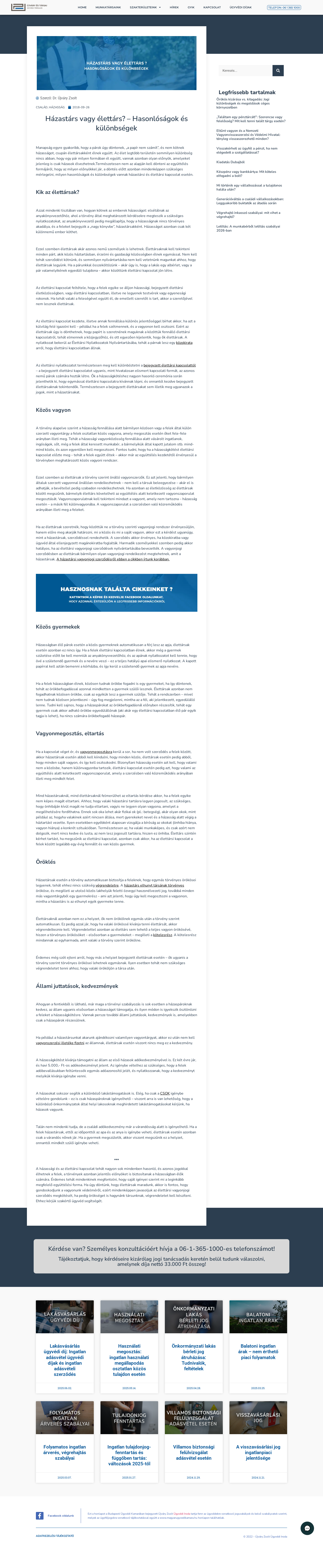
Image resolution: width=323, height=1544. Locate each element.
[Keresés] (278, 70)
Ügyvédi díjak (241, 7)
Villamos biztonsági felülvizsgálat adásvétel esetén (193, 1452)
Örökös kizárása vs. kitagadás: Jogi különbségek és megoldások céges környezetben (243, 103)
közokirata (184, 342)
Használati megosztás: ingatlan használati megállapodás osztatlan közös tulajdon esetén (129, 1360)
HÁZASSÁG (57, 107)
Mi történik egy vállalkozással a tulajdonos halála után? (249, 187)
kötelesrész (162, 934)
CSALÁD (42, 107)
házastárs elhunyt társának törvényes (154, 885)
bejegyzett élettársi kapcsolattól (170, 365)
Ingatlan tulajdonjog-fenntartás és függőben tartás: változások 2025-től (129, 1455)
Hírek (174, 7)
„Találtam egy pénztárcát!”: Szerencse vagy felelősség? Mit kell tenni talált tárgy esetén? (251, 119)
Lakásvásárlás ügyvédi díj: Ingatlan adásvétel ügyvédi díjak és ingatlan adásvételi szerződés (65, 1360)
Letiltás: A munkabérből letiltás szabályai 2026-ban (248, 228)
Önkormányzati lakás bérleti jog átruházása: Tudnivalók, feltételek (194, 1357)
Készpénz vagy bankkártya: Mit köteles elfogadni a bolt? (246, 173)
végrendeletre (107, 885)
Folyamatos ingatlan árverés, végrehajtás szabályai (64, 1452)
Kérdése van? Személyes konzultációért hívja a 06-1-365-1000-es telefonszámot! (161, 1249)
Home (82, 7)
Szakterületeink (145, 7)
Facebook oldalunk (61, 1515)
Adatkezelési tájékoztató (55, 1536)
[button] (309, 1530)
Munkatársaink (108, 7)
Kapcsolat (212, 7)
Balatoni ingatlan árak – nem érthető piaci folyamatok (258, 1351)
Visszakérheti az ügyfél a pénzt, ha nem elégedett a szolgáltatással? (246, 150)
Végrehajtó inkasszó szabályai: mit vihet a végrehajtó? (248, 214)
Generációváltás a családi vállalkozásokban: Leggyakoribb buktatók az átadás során (250, 201)
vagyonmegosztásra (96, 751)
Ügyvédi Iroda (182, 1514)
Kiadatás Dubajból (230, 162)
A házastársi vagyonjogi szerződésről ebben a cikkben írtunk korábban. (113, 559)
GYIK (191, 7)
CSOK (165, 1093)
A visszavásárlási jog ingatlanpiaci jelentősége (258, 1452)
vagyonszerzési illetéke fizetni (60, 1043)
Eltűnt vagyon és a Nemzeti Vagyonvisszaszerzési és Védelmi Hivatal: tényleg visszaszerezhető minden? (248, 134)
